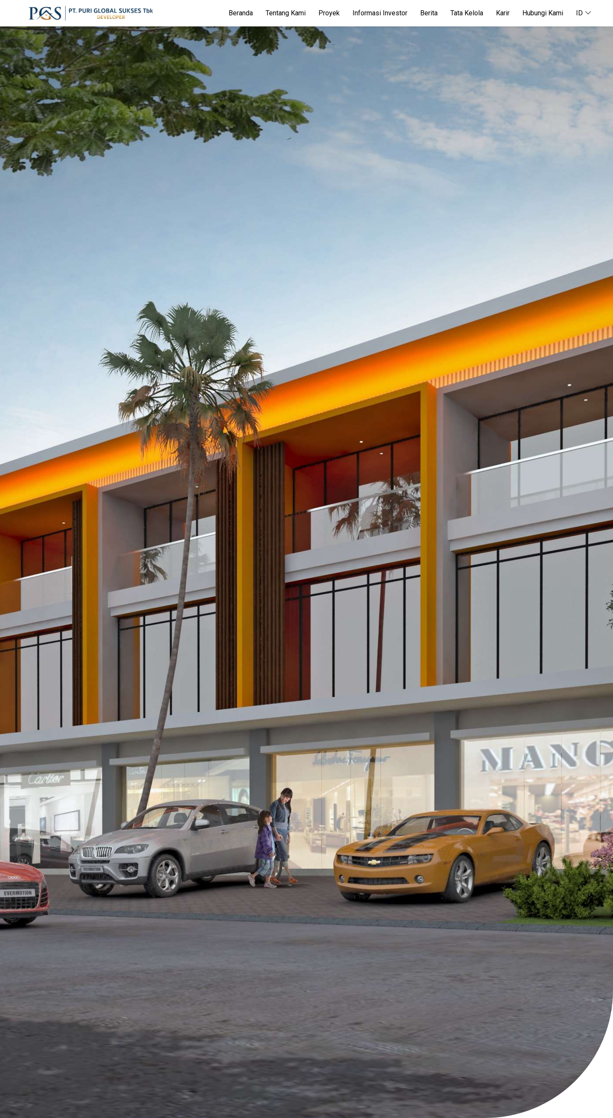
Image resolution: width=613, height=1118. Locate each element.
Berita (429, 13)
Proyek (329, 13)
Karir (503, 13)
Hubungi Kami (542, 13)
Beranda (241, 13)
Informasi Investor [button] (379, 13)
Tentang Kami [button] (286, 13)
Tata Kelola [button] (466, 13)
